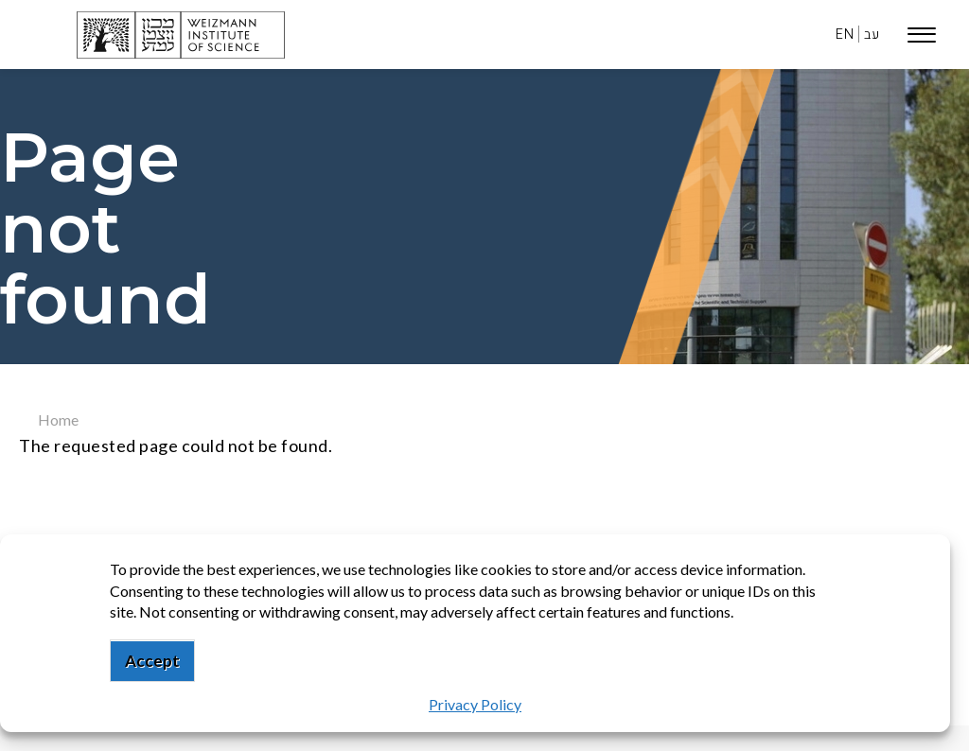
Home (58, 419)
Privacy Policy (475, 704)
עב (871, 34)
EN (845, 34)
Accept (152, 661)
